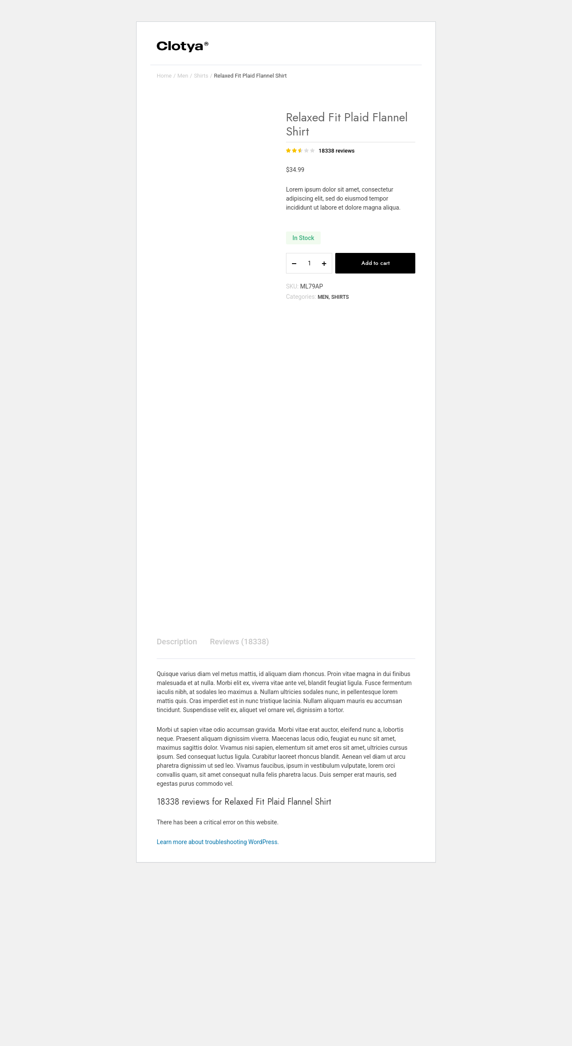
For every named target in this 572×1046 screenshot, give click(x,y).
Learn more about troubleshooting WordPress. (218, 1011)
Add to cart (375, 263)
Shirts (201, 75)
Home (164, 75)
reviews (337, 150)
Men (182, 75)
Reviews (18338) (245, 811)
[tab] (178, 811)
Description (178, 811)
